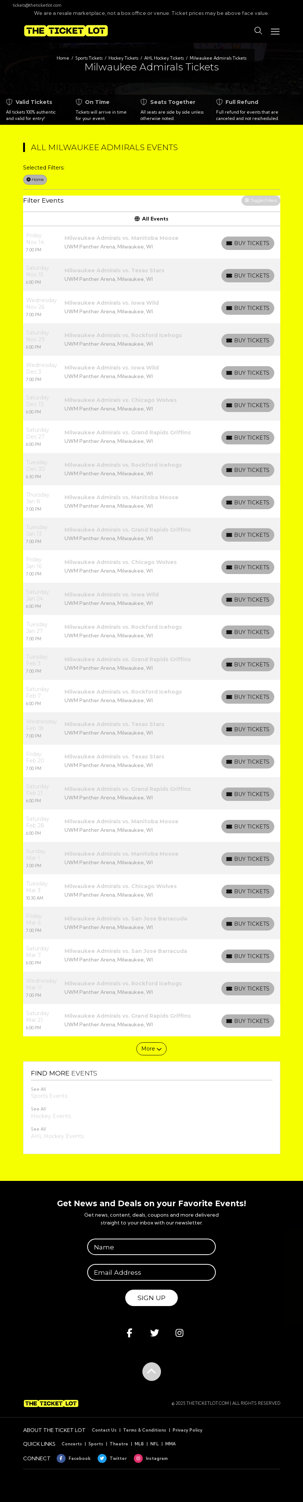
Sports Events (49, 1096)
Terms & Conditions (144, 1430)
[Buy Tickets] (247, 243)
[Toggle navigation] (274, 31)
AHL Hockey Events (57, 1136)
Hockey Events (51, 1116)
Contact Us (104, 1430)
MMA (170, 1443)
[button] (258, 31)
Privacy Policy (187, 1430)
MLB (139, 1443)
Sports (95, 1443)
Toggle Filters (261, 200)
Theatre (119, 1443)
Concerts (71, 1443)
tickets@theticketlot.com (33, 5)
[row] (151, 242)
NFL (154, 1443)
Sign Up (151, 1298)
